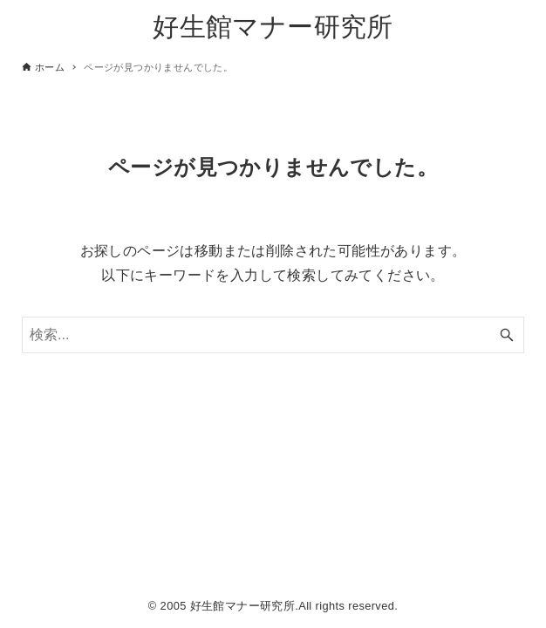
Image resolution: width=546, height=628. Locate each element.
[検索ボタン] (506, 335)
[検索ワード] (273, 335)
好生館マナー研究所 (273, 26)
